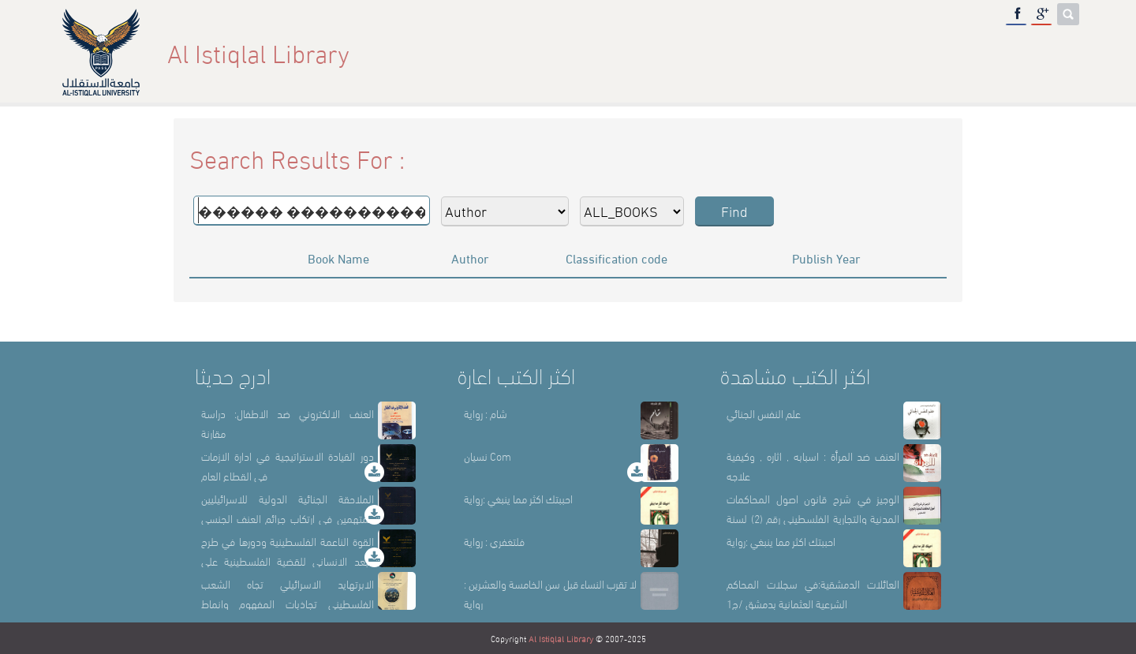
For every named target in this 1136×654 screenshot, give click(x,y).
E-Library (984, 52)
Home (712, 52)
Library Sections (874, 52)
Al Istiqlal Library (561, 638)
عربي (1053, 52)
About (775, 52)
